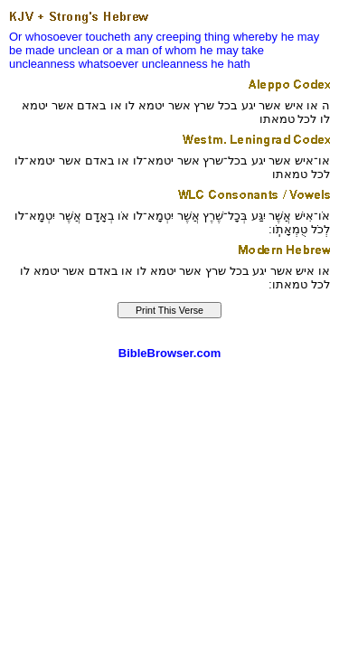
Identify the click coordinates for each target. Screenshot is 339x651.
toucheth (108, 36)
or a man (125, 50)
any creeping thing (182, 36)
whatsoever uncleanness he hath (164, 64)
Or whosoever (45, 36)
